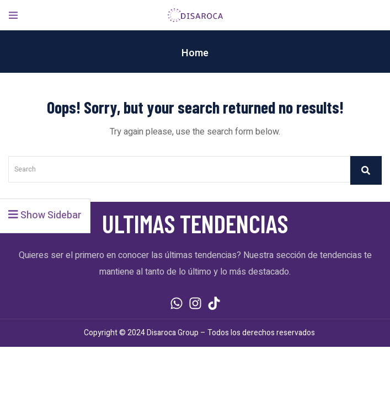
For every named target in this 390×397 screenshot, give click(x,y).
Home (195, 53)
